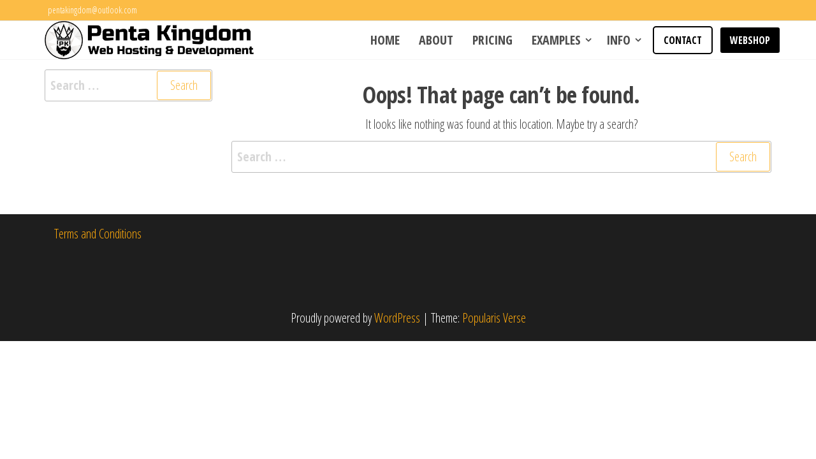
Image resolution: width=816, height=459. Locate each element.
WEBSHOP (750, 40)
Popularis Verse (494, 317)
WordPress (397, 317)
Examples (556, 39)
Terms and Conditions (98, 233)
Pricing (492, 39)
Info (618, 39)
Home (385, 39)
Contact (683, 40)
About (436, 39)
